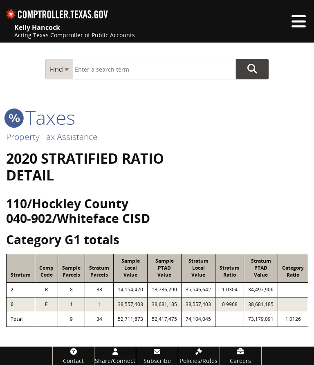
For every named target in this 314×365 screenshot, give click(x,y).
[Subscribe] (156, 356)
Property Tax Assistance (52, 136)
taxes (40, 117)
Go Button (252, 69)
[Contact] (73, 356)
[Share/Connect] (115, 356)
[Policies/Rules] (199, 356)
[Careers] (240, 356)
